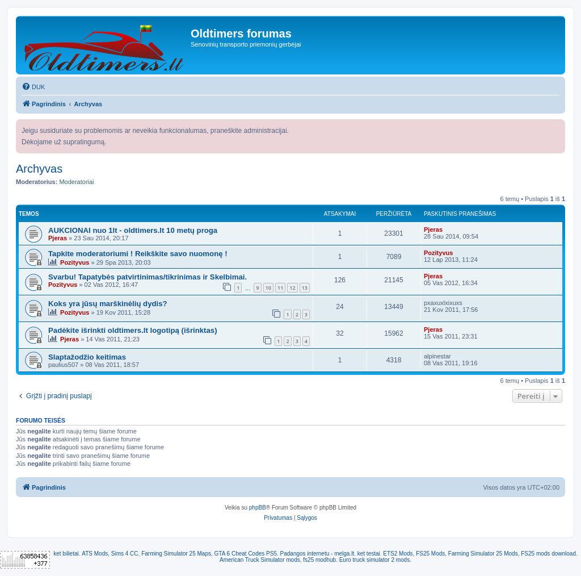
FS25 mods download (548, 553)
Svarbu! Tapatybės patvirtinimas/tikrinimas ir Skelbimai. (147, 277)
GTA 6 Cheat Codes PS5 (245, 553)
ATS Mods (95, 553)
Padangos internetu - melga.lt (317, 553)
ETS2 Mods (397, 553)
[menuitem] (33, 87)
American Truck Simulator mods (260, 560)
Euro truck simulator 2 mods (374, 560)
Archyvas (39, 168)
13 (305, 287)
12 (292, 287)
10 (268, 287)
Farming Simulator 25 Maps (176, 553)
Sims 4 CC (124, 553)
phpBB (257, 507)
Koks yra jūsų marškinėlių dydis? (107, 303)
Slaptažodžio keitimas (87, 357)
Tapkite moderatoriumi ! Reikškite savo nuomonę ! (138, 253)
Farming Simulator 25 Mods (483, 553)
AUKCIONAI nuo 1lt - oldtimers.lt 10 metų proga (132, 230)
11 (280, 287)
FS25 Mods (430, 553)
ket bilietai (65, 553)
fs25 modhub (319, 560)
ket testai (368, 553)
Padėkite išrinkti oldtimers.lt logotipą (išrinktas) (132, 330)
